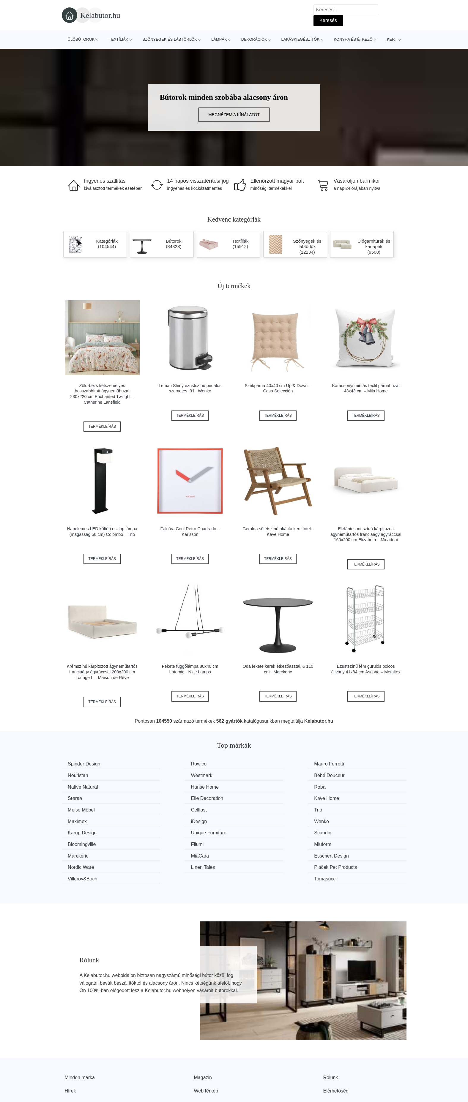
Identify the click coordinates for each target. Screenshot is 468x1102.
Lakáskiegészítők (300, 39)
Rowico (165, 763)
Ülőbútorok (81, 39)
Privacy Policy (209, 1067)
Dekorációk (254, 39)
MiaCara (166, 830)
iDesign (77, 808)
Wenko (164, 808)
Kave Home (347, 786)
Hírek (70, 1054)
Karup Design (260, 808)
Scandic (77, 819)
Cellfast (165, 797)
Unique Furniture (352, 808)
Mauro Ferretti (261, 763)
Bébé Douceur (172, 775)
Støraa (164, 786)
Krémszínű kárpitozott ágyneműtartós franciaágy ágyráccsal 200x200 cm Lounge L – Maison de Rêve (102, 672)
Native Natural (261, 775)
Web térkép (206, 1054)
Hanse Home (348, 775)
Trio (250, 797)
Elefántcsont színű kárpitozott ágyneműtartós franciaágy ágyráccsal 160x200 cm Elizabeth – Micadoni (365, 534)
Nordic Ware (348, 830)
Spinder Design (85, 763)
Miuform (343, 819)
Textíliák (118, 39)
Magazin (203, 1040)
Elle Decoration (262, 786)
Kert (392, 39)
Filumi (252, 819)
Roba (75, 786)
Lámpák (219, 39)
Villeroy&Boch (260, 841)
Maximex (344, 797)
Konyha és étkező (353, 39)
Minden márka (80, 1040)
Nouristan (345, 763)
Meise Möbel (82, 797)
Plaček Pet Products (178, 841)
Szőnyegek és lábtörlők (169, 39)
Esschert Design (263, 830)
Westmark (80, 775)
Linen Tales (81, 841)
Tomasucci (346, 841)
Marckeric (79, 830)
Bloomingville (171, 819)
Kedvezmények (81, 1067)
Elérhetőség (336, 1054)
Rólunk (330, 1040)
